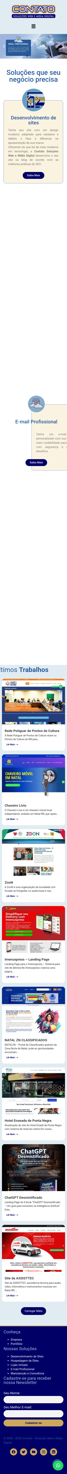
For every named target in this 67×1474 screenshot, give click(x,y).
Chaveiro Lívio (15, 805)
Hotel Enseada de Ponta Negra (28, 1121)
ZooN (9, 882)
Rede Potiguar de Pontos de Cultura (32, 731)
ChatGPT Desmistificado (23, 1198)
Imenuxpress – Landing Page (27, 959)
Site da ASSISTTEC (19, 1278)
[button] (33, 26)
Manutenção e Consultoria (27, 1373)
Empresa (16, 1339)
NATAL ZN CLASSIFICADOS (26, 1040)
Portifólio (17, 1344)
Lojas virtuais (19, 1365)
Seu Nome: (12, 1393)
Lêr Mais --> (12, 744)
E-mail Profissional (22, 1369)
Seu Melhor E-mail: (18, 1407)
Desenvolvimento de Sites (27, 1356)
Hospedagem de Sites (25, 1360)
